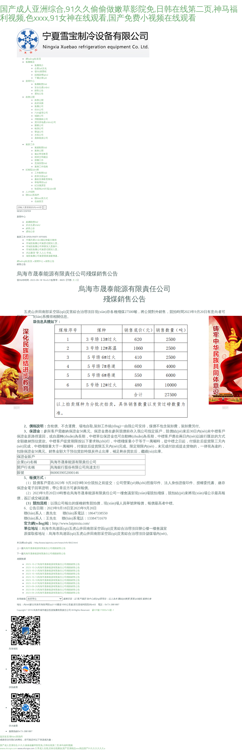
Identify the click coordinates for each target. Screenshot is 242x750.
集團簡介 (39, 65)
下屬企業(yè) (41, 78)
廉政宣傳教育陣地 (43, 179)
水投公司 (39, 135)
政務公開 (39, 100)
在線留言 (39, 201)
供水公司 (39, 109)
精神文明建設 (41, 157)
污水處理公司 (41, 112)
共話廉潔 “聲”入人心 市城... (39, 252)
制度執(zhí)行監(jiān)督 (45, 188)
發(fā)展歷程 (41, 71)
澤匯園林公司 (41, 119)
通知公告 (39, 93)
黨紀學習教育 (41, 154)
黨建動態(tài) (41, 147)
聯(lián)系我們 (16, 736)
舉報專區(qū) (41, 182)
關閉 (17, 362)
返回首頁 (4, 736)
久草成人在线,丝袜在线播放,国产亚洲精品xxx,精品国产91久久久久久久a (70, 748)
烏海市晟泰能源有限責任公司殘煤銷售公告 (44, 548)
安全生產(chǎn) (42, 87)
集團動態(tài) (41, 84)
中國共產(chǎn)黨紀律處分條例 (41, 240)
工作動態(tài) (41, 172)
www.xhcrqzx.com (8, 748)
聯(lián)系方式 (41, 198)
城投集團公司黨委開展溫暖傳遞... (42, 256)
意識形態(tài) (41, 163)
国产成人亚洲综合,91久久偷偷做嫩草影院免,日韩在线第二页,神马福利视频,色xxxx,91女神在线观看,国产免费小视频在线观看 (119, 13)
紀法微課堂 (40, 185)
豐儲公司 (39, 131)
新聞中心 (38, 261)
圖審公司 (39, 125)
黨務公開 (39, 150)
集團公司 (39, 106)
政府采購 (39, 103)
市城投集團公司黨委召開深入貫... (42, 243)
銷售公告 (39, 90)
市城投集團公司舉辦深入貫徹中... (42, 246)
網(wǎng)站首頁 (24, 261)
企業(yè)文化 (41, 68)
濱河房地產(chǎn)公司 (45, 122)
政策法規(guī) (41, 176)
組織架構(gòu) (41, 74)
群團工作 (39, 160)
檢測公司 (39, 128)
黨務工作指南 (41, 166)
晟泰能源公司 (41, 138)
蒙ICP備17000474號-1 (103, 610)
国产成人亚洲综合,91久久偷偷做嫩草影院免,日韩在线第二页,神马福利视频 (36, 745)
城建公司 (39, 115)
